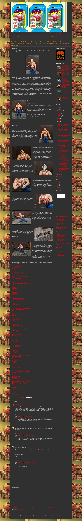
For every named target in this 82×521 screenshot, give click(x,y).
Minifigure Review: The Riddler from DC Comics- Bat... (63, 169)
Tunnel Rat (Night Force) (17, 386)
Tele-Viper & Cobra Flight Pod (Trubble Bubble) (21, 381)
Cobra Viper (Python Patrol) (17, 295)
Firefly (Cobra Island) (16, 321)
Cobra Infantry (15, 288)
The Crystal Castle (58, 39)
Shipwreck (14, 365)
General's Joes (59, 226)
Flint (13, 323)
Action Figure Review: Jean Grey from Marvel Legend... (64, 143)
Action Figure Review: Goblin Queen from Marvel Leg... (63, 149)
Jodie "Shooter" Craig (16, 334)
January (59, 174)
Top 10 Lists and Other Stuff (62, 36)
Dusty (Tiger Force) (16, 318)
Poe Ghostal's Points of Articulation (63, 243)
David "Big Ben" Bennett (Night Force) (19, 305)
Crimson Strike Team (16, 302)
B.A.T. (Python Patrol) (16, 278)
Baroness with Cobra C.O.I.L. (18, 273)
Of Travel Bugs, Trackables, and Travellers (50, 43)
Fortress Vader (28, 43)
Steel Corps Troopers (16, 376)
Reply (16, 412)
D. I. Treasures (59, 220)
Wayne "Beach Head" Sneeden (18, 389)
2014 (58, 190)
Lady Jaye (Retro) (15, 337)
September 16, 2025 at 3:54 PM (28, 445)
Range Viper (14, 350)
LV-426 (45, 39)
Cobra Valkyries (15, 292)
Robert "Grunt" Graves (16, 356)
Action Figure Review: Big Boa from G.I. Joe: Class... (63, 161)
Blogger (60, 515)
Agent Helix (14, 267)
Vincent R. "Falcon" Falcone (17, 387)
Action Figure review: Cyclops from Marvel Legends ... (63, 156)
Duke (13, 314)
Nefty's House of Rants (61, 240)
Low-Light (14, 339)
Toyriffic (58, 254)
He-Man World (59, 228)
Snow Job (14, 372)
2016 (58, 187)
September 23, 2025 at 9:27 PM (29, 462)
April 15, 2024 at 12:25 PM (28, 416)
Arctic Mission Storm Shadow (18, 272)
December (60, 110)
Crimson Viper (15, 303)
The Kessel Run (40, 39)
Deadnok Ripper (15, 311)
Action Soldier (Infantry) (16, 266)
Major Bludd (14, 340)
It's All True (59, 231)
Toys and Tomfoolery (60, 255)
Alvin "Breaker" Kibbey (16, 269)
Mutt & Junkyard (15, 344)
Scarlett (13, 357)
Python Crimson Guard (16, 347)
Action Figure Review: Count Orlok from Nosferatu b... (63, 127)
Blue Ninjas (14, 279)
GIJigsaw (16, 426)
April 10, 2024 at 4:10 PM (23, 404)
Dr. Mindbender (15, 313)
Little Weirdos (59, 234)
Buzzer (13, 281)
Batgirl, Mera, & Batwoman (62, 216)
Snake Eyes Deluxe (16, 367)
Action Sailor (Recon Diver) (17, 265)
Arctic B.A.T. (14, 271)
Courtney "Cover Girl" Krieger (18, 298)
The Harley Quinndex (15, 39)
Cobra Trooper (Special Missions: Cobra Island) (21, 290)
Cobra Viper (14, 293)
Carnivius (17, 404)
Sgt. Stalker (14, 362)
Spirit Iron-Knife (15, 375)
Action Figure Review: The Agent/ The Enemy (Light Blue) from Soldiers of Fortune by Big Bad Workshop (63, 92)
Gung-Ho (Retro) (15, 330)
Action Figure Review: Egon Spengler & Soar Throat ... (63, 159)
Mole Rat (14, 342)
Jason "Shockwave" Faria (17, 333)
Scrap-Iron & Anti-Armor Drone (18, 358)
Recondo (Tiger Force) (16, 351)
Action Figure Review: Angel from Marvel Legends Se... (63, 125)
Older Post (50, 507)
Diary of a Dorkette (60, 221)
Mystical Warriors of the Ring (62, 239)
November (60, 112)
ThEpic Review (59, 252)
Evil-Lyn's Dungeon (48, 41)
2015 (58, 188)
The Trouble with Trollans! (64, 43)
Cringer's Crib (33, 41)
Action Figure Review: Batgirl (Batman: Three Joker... (63, 130)
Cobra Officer (14, 289)
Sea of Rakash (40, 41)
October (59, 113)
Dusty (13, 316)
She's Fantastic (60, 247)
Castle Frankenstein (15, 45)
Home (12, 36)
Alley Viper (14, 268)
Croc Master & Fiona (16, 304)
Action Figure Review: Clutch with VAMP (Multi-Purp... (63, 166)
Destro (13, 310)
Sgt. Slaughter (15, 361)
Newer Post (15, 507)
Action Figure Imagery (61, 213)
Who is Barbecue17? (30, 36)
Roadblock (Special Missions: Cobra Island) (20, 355)
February (60, 172)
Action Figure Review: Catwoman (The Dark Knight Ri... (63, 133)
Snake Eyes (14, 366)
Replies (17, 414)
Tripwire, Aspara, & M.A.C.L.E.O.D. (19, 383)
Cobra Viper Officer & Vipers (17, 294)
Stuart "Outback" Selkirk (17, 378)
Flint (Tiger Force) (15, 324)
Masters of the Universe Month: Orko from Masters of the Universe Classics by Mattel (66, 99)
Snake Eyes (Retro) (16, 368)
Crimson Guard (15, 300)
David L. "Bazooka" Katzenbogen (18, 307)
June (59, 119)
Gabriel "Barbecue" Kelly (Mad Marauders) (20, 326)
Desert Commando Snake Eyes (18, 309)
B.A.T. (13, 277)
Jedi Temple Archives (61, 232)
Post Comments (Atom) (21, 509)
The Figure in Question (61, 248)
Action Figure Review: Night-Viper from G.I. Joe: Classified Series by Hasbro (66, 74)
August (59, 116)
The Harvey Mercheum (61, 250)
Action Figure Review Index (20, 36)
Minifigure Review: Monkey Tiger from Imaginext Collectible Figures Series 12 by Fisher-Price (65, 80)
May (59, 121)
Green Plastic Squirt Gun (61, 227)
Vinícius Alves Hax (18, 445)
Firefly (13, 320)
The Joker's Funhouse (24, 39)
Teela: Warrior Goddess (15, 41)
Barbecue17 (20, 416)
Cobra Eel (14, 287)
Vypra (13, 388)
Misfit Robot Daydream (61, 237)
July (59, 118)
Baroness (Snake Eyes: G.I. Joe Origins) (20, 276)
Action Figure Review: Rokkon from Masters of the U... (63, 151)
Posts (58, 194)
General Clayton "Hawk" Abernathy (19, 328)
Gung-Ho (14, 329)
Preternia (58, 244)
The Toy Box (59, 251)
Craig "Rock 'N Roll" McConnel (18, 299)
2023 (58, 176)
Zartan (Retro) (15, 394)
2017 (58, 185)
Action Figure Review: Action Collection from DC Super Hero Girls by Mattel (66, 86)
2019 (58, 182)
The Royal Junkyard (20, 43)
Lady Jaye (14, 336)
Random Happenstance (61, 246)
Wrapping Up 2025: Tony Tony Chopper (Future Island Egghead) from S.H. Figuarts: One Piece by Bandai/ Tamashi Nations (63, 68)
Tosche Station (32, 39)
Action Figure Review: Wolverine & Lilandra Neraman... (64, 136)
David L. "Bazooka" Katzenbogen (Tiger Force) (21, 308)
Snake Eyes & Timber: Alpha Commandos (20, 371)
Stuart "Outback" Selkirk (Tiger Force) (19, 379)
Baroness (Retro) (15, 274)
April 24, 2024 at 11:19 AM (28, 435)
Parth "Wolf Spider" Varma (17, 345)
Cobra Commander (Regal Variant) (19, 286)
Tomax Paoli (14, 382)
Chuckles (14, 282)
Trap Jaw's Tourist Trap (25, 41)
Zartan (13, 393)
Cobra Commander (16, 284)
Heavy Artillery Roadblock (17, 331)
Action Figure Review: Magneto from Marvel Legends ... (63, 141)
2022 (58, 177)
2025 (58, 107)
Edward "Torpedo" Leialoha (17, 319)
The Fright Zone (56, 41)
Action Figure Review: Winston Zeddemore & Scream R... (63, 164)
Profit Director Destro (16, 346)
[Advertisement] (32, 497)
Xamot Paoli (14, 391)
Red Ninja (14, 352)
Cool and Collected (60, 219)
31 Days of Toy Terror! (51, 36)
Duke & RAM (14, 315)
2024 (58, 109)
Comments (59, 196)
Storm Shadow (15, 377)
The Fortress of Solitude (37, 43)
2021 (58, 179)
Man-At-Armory (51, 39)
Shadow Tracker (15, 363)
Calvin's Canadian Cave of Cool (62, 217)
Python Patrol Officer (16, 349)
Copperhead (14, 297)
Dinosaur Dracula (60, 223)
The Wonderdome (63, 41)
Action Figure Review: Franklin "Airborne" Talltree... (63, 146)
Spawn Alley (13, 43)
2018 (58, 184)
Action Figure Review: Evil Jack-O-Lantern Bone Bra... (63, 154)
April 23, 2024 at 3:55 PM (23, 426)
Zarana (13, 392)
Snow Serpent (15, 373)
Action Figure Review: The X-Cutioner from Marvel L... (63, 138)
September (60, 115)
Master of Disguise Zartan (17, 341)
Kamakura (14, 335)
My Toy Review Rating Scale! (41, 36)
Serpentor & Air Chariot (16, 360)
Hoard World (59, 230)
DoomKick (59, 224)
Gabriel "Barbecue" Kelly (17, 325)
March (59, 171)
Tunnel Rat (14, 384)
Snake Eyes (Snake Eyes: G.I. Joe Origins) (20, 370)
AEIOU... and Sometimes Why (62, 215)
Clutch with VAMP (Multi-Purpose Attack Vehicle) (21, 283)
